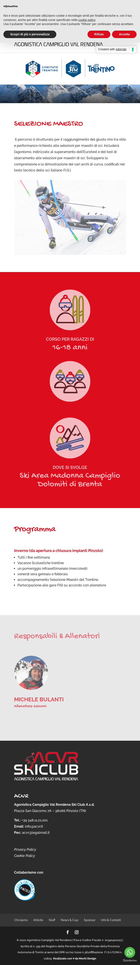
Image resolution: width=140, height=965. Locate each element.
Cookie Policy (24, 856)
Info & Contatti (111, 920)
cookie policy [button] (86, 20)
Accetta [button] (124, 34)
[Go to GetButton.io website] (130, 960)
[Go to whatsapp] (129, 952)
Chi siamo (21, 920)
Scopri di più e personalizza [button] (30, 34)
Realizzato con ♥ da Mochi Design (74, 958)
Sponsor (89, 920)
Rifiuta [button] (99, 34)
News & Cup (69, 920)
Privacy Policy (25, 850)
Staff (52, 920)
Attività (38, 920)
